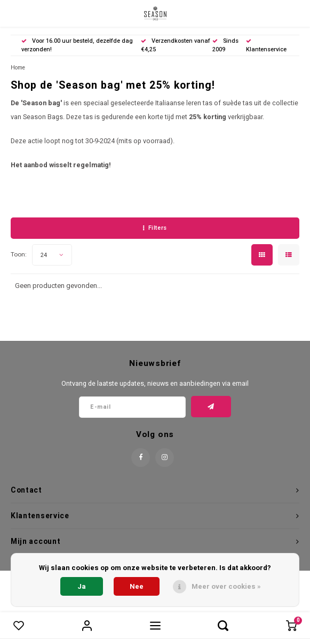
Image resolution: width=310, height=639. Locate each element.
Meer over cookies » (226, 586)
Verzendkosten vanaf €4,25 (175, 45)
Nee (137, 586)
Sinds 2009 (225, 45)
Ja (81, 586)
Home (18, 68)
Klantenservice (266, 46)
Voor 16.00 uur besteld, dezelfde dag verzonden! (77, 45)
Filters (154, 227)
